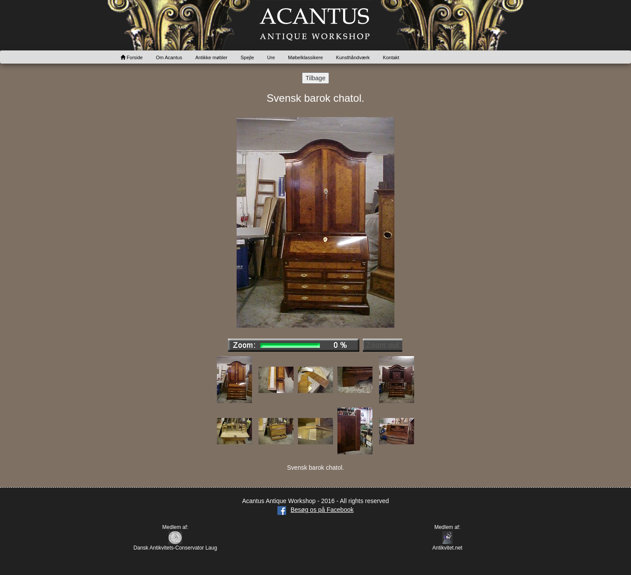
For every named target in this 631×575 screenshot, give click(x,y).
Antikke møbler (211, 57)
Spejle (247, 57)
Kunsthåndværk (353, 57)
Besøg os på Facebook (315, 509)
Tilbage (315, 78)
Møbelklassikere (305, 57)
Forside (132, 57)
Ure (271, 57)
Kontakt (391, 57)
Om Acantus (169, 57)
